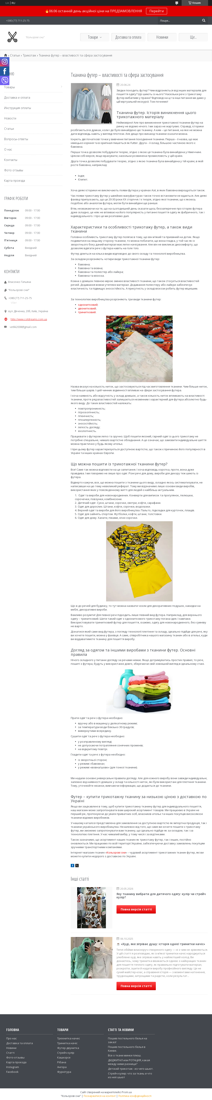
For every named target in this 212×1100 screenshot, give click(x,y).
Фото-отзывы (15, 1057)
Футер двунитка (68, 1048)
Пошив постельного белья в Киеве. (126, 1048)
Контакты (10, 160)
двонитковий (87, 308)
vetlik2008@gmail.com (23, 327)
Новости (10, 118)
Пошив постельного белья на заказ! (127, 1040)
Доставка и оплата (17, 97)
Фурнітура (64, 1072)
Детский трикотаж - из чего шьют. (130, 1069)
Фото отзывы (13, 170)
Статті (10, 1053)
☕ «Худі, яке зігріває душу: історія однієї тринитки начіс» (161, 944)
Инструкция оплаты (17, 108)
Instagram (12, 1067)
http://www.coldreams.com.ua (29, 319)
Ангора (62, 1067)
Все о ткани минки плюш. (124, 1055)
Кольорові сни (116, 852)
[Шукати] (204, 20)
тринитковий (87, 312)
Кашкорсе (64, 1057)
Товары (9, 87)
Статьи (15, 55)
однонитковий (88, 305)
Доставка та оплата (128, 37)
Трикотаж (29, 55)
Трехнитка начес (68, 1038)
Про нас (11, 1038)
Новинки (162, 37)
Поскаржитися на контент (100, 1096)
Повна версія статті (136, 909)
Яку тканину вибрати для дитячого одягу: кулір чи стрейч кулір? (161, 895)
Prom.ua (127, 1092)
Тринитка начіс (67, 1043)
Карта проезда (14, 181)
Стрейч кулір (65, 1053)
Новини (11, 1048)
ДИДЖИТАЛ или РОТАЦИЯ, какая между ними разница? (129, 1062)
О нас (8, 149)
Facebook (12, 1072)
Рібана (61, 1062)
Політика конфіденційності (134, 1096)
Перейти (156, 11)
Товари (93, 37)
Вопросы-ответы (16, 139)
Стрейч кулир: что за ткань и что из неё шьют (130, 1075)
